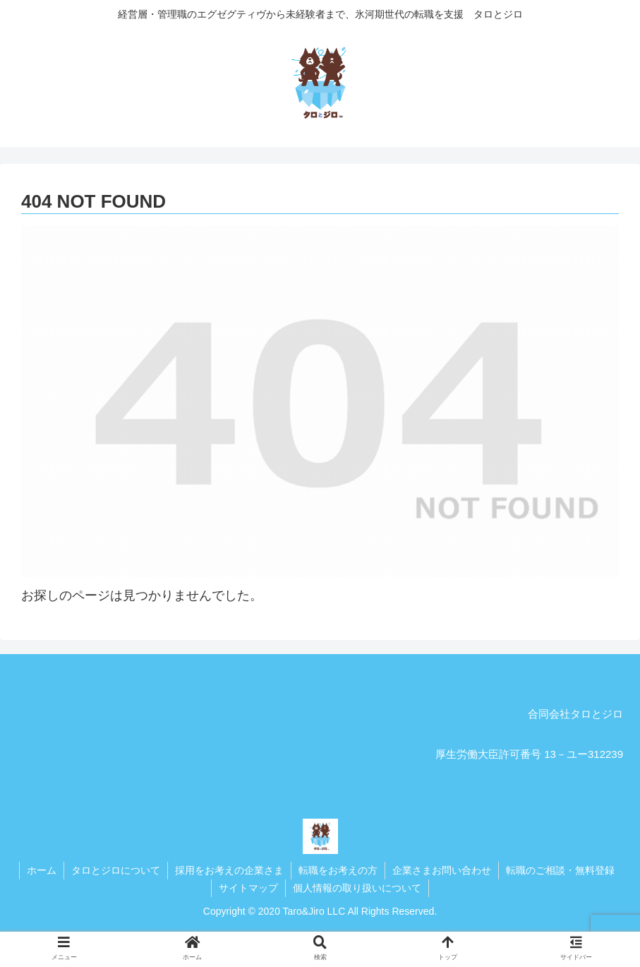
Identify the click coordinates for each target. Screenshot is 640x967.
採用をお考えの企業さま (229, 870)
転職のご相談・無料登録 (560, 870)
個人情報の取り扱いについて (357, 888)
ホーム (41, 870)
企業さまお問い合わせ (441, 870)
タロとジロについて (115, 870)
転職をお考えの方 (338, 870)
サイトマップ (248, 888)
